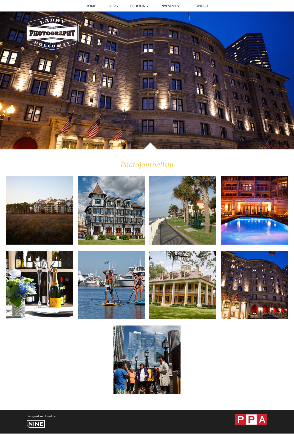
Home (91, 5)
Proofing (139, 5)
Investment (170, 5)
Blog (113, 5)
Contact (201, 5)
